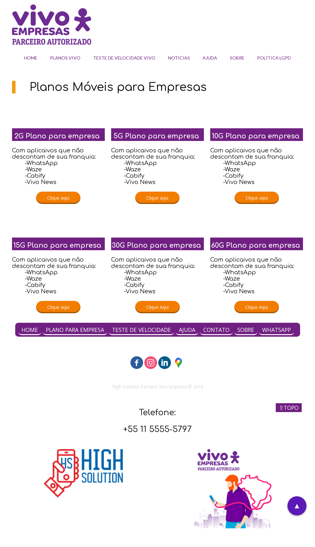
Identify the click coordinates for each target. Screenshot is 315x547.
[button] (58, 198)
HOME (30, 330)
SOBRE (245, 330)
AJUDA (187, 330)
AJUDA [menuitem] (210, 57)
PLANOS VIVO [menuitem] (65, 57)
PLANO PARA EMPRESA (75, 330)
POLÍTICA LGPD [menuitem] (274, 57)
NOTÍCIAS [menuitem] (179, 57)
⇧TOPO (289, 407)
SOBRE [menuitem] (237, 57)
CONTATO (216, 330)
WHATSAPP (276, 330)
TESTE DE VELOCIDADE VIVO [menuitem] (124, 57)
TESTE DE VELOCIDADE (141, 330)
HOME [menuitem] (30, 57)
